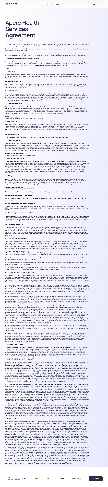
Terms (24, 480)
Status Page (63, 480)
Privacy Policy (76, 480)
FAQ (48, 480)
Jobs (36, 480)
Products (49, 4)
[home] (11, 4)
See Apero (96, 480)
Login (57, 4)
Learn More (95, 4)
